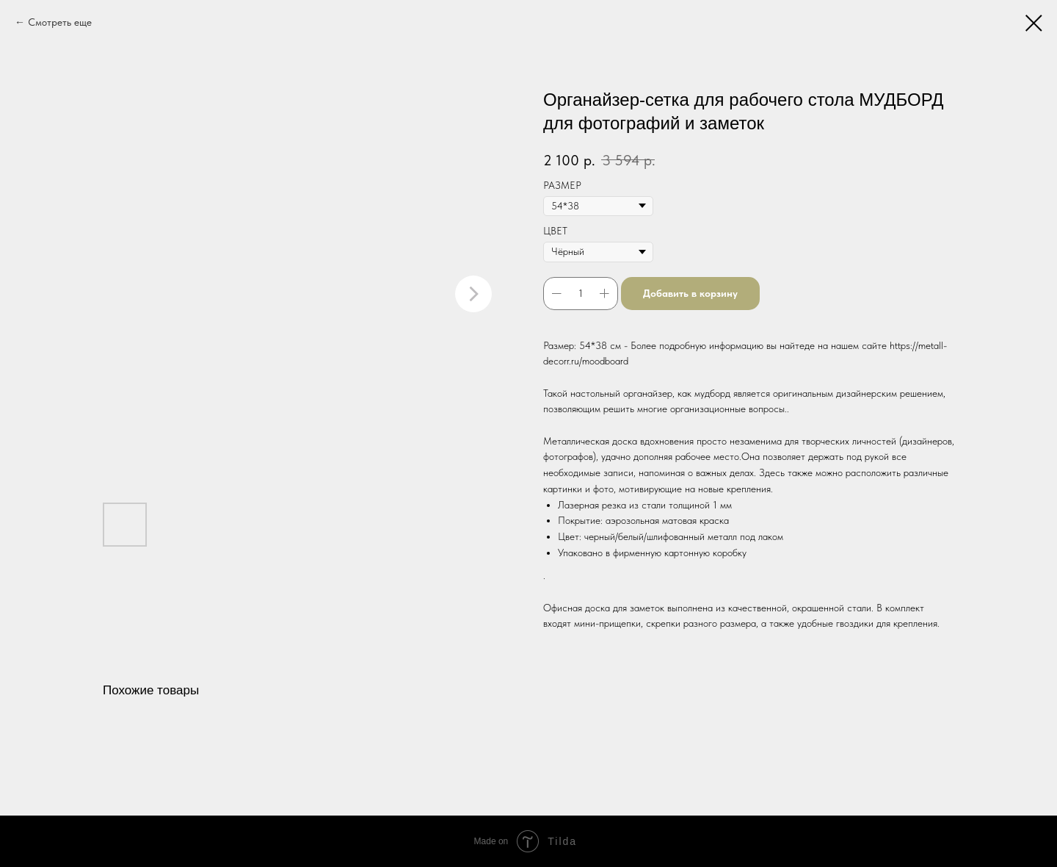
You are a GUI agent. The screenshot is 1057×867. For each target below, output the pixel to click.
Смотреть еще (60, 22)
